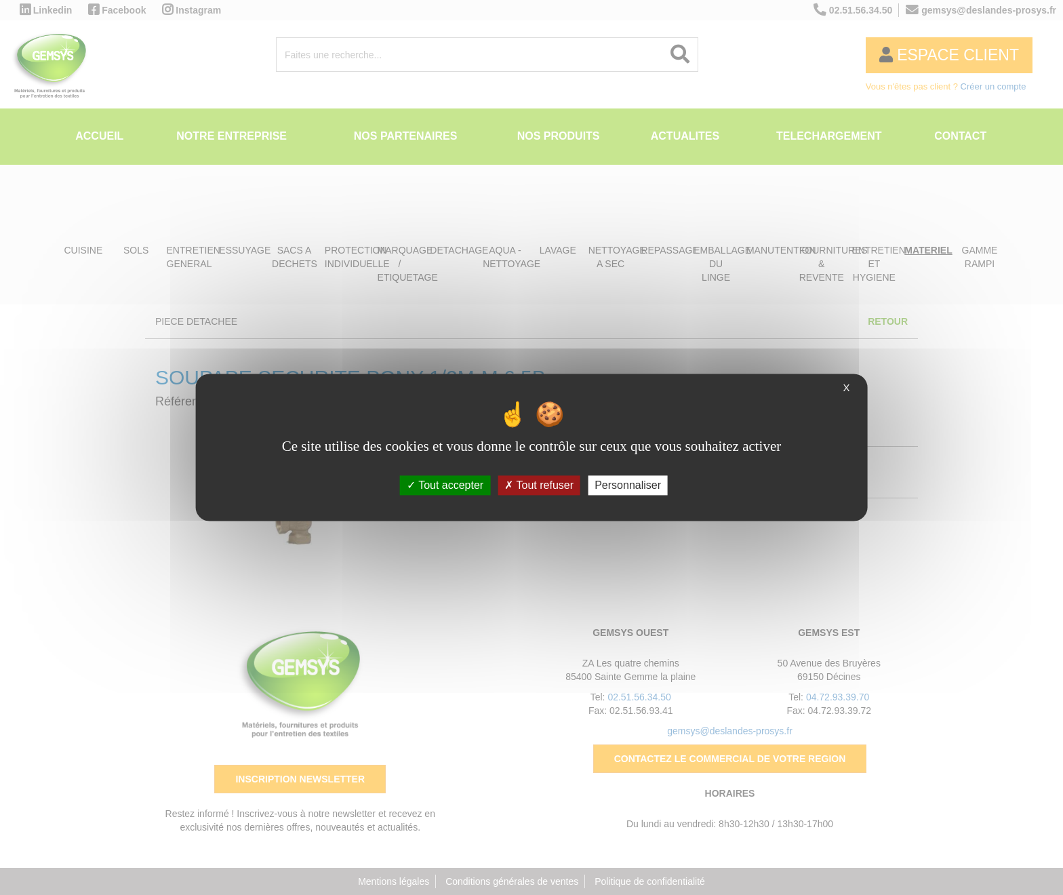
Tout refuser (539, 485)
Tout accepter (445, 485)
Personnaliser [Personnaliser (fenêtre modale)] (628, 485)
